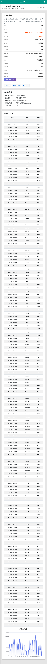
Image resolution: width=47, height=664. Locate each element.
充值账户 (26, 85)
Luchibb (23, 2)
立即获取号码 (10, 79)
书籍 (38, 7)
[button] (3, 6)
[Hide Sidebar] (2, 2)
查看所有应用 (16, 85)
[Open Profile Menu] (44, 2)
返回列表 (7, 85)
